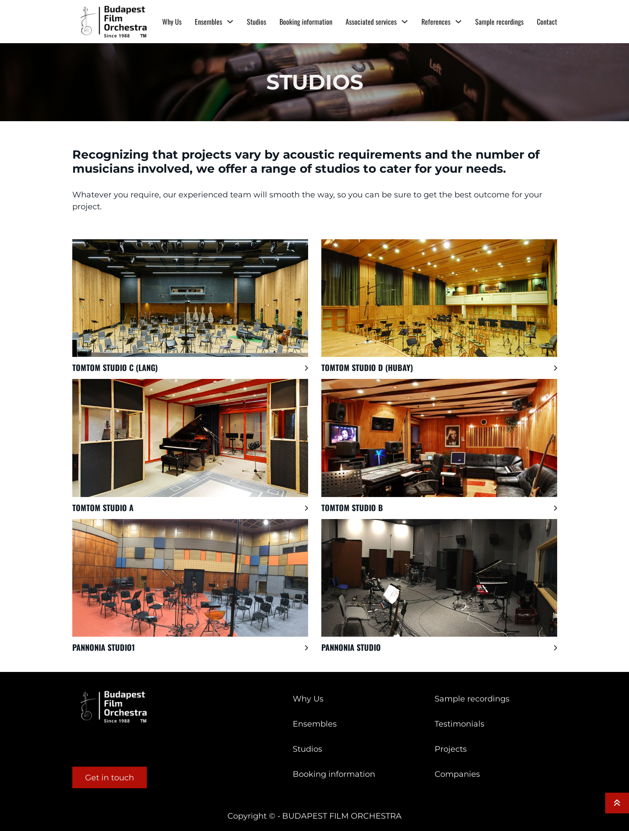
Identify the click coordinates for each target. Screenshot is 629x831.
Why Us (172, 21)
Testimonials (459, 724)
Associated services (371, 21)
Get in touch (109, 778)
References (435, 21)
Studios (256, 21)
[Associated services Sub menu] (404, 21)
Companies (457, 774)
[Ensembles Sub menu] (230, 21)
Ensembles (208, 21)
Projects (451, 749)
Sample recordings (499, 21)
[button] (190, 368)
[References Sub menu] (458, 21)
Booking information (305, 21)
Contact (547, 21)
